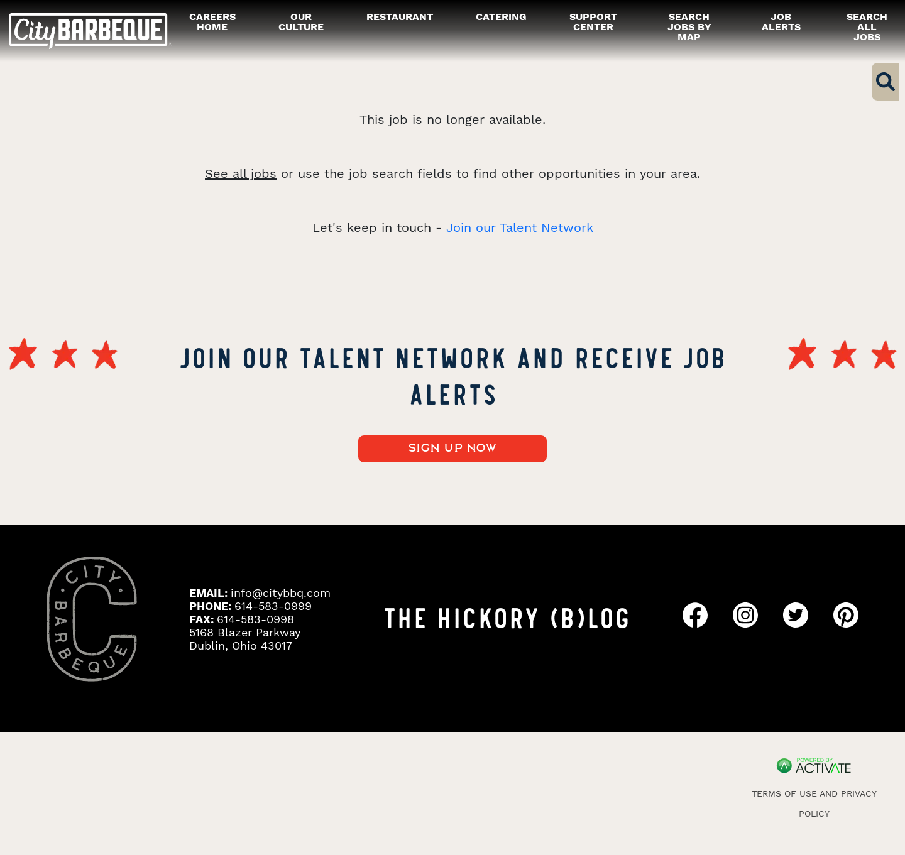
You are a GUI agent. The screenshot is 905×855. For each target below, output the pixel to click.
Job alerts (781, 22)
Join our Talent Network (519, 227)
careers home (212, 22)
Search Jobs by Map (689, 27)
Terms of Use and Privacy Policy (814, 803)
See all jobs (241, 173)
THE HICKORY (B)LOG (506, 616)
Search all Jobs (867, 27)
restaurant (399, 17)
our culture (301, 22)
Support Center (593, 22)
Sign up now (453, 448)
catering (501, 17)
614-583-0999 (273, 606)
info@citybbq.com (281, 592)
